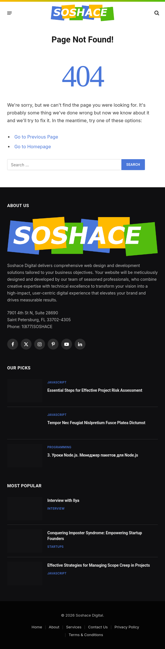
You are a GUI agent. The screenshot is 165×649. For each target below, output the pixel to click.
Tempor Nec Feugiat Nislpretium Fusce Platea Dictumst (96, 422)
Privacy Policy (126, 627)
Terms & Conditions (86, 634)
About (54, 627)
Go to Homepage (32, 146)
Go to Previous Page (36, 137)
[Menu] (9, 13)
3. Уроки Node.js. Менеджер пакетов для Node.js (92, 455)
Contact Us (98, 627)
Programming (59, 447)
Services (73, 627)
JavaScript (57, 382)
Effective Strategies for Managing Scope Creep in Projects (98, 565)
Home (37, 627)
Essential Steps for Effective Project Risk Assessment (94, 390)
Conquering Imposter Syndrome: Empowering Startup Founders (94, 536)
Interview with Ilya (63, 500)
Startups (55, 546)
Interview (56, 508)
